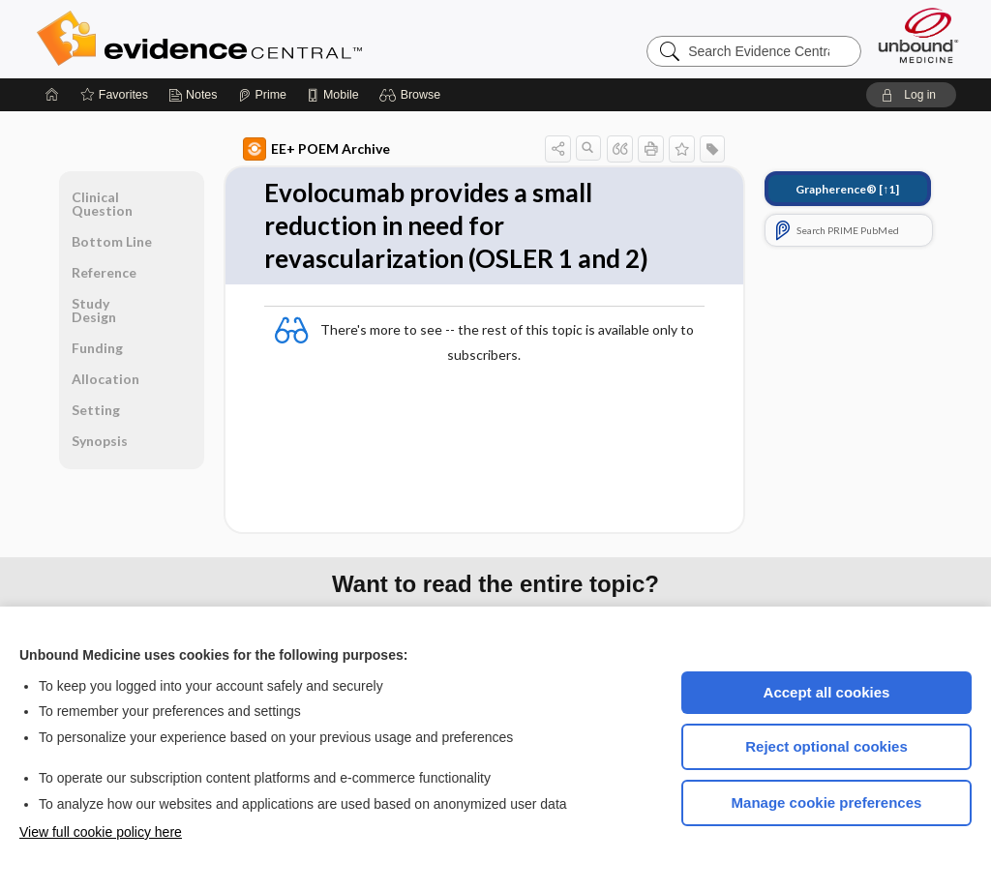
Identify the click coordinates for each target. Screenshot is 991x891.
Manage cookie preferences (827, 802)
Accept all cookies (827, 692)
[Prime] (262, 94)
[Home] (52, 94)
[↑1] (847, 189)
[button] (412, 94)
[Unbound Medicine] (918, 35)
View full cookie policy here (100, 832)
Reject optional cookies (826, 746)
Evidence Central (277, 39)
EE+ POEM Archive (316, 149)
